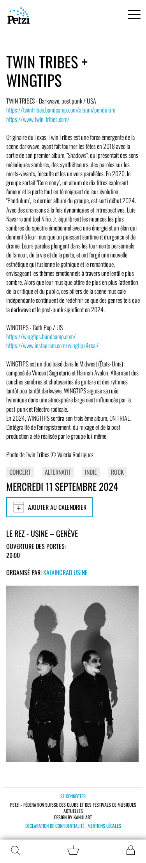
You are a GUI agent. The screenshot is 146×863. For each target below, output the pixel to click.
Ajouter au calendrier (49, 507)
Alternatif (58, 472)
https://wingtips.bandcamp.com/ (41, 336)
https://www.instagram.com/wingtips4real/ (52, 345)
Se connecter (73, 796)
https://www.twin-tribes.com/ (38, 119)
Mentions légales (104, 826)
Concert (20, 472)
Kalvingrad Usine (65, 572)
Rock (117, 472)
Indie (91, 472)
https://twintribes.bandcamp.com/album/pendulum (60, 109)
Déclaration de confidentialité (54, 826)
